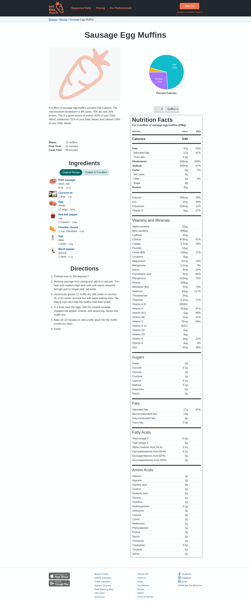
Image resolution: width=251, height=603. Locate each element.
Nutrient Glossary (103, 585)
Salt (60, 236)
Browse (53, 19)
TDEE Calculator (102, 581)
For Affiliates (143, 585)
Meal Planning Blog (104, 589)
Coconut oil (65, 192)
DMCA (141, 593)
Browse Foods (101, 574)
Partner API (143, 574)
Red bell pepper (68, 214)
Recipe (63, 19)
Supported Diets (81, 8)
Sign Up (189, 6)
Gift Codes (100, 593)
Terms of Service (145, 597)
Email (182, 581)
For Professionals (121, 8)
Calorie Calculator (103, 578)
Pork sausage (66, 180)
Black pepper (66, 249)
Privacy (141, 589)
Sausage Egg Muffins (125, 34)
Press (140, 581)
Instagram (184, 577)
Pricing (100, 8)
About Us (142, 578)
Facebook (184, 574)
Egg (60, 201)
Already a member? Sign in (189, 12)
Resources (100, 597)
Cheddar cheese (68, 227)
